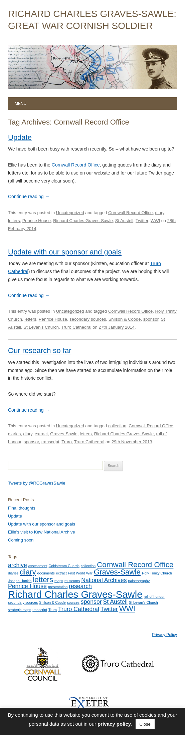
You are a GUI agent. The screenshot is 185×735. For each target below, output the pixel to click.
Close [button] (145, 724)
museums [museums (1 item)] (72, 581)
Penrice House (36, 220)
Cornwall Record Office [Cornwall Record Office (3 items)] (135, 564)
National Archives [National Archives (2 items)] (104, 580)
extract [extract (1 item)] (61, 573)
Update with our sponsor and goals (65, 252)
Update (20, 137)
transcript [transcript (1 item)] (39, 610)
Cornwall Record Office (76, 165)
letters (14, 220)
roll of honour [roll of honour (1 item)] (154, 596)
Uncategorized (70, 212)
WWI (155, 220)
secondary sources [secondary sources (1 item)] (23, 602)
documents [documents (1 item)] (46, 573)
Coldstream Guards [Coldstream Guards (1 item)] (64, 566)
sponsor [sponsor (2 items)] (91, 601)
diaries (14, 433)
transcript (50, 441)
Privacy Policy (164, 634)
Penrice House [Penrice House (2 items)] (27, 586)
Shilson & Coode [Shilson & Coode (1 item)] (52, 602)
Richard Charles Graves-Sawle (83, 220)
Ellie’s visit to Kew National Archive (41, 532)
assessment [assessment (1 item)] (37, 566)
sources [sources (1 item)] (73, 602)
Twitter (142, 220)
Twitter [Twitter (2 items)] (109, 609)
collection (117, 425)
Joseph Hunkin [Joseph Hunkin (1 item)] (20, 581)
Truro (66, 441)
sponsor (151, 319)
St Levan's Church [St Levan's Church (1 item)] (143, 602)
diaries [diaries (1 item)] (13, 573)
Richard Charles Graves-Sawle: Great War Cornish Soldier (92, 20)
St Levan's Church (41, 327)
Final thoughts (21, 508)
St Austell (124, 220)
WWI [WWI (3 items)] (127, 608)
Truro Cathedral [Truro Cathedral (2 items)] (78, 609)
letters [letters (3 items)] (43, 579)
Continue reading (29, 196)
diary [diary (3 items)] (28, 572)
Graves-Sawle (63, 433)
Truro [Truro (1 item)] (52, 610)
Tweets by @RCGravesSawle (36, 483)
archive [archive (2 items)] (17, 565)
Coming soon (21, 540)
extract (41, 433)
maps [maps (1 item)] (58, 581)
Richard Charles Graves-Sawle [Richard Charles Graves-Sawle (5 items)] (75, 594)
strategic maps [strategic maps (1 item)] (19, 610)
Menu (20, 103)
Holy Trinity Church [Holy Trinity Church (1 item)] (157, 573)
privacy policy (114, 724)
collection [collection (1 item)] (88, 566)
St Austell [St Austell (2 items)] (115, 601)
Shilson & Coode (125, 319)
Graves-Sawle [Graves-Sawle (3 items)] (117, 572)
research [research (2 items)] (80, 586)
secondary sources (87, 319)
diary (159, 212)
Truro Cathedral (76, 327)
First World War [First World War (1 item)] (80, 573)
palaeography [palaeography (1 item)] (139, 581)
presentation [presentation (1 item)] (58, 587)
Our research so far (39, 350)
